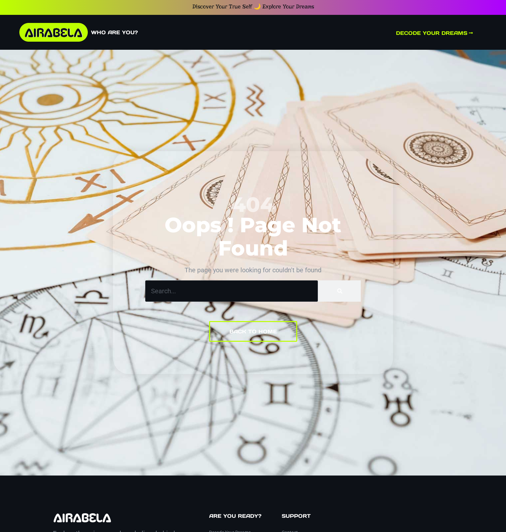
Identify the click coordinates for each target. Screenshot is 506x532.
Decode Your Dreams (434, 33)
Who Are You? (114, 32)
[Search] (339, 291)
